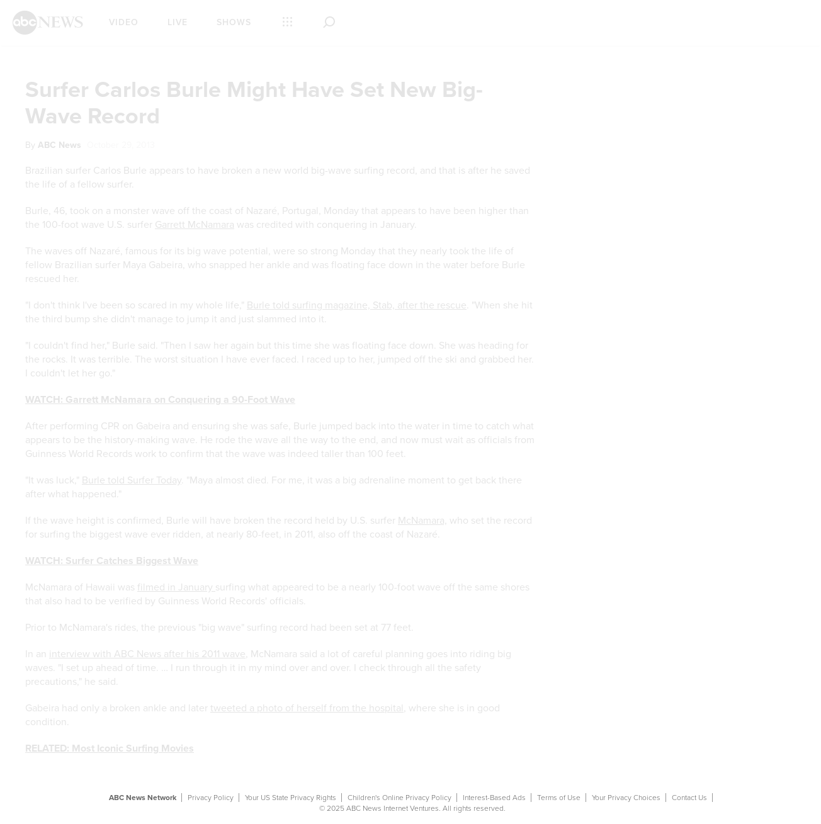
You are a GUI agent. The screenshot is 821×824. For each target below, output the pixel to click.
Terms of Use (558, 797)
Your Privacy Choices (626, 797)
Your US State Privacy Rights (290, 797)
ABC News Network (142, 797)
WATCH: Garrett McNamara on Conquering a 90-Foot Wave (160, 399)
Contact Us (689, 797)
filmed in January (176, 587)
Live (177, 22)
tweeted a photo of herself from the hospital (307, 708)
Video (124, 22)
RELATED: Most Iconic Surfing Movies (109, 748)
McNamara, (422, 520)
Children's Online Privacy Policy (399, 797)
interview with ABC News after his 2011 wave (147, 654)
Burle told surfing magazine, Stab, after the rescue (357, 305)
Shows (234, 22)
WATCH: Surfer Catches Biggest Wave (111, 561)
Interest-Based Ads (494, 797)
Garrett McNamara (194, 224)
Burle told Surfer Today (131, 480)
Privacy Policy (211, 797)
